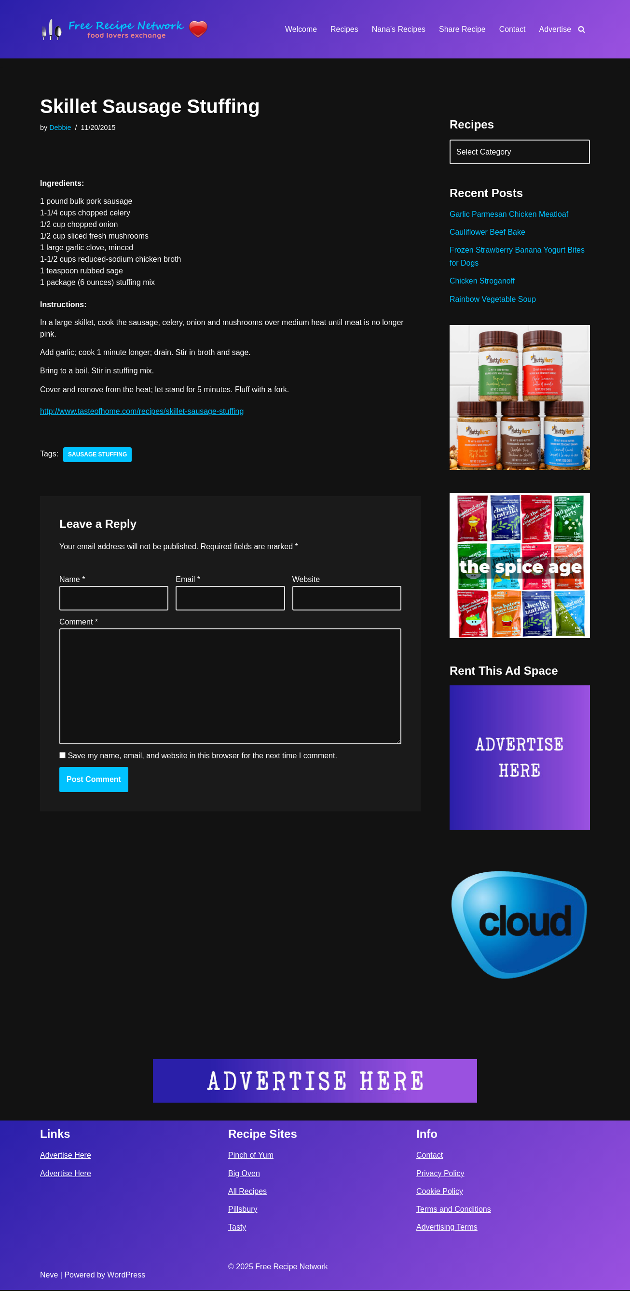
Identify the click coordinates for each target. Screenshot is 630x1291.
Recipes (344, 29)
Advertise (555, 29)
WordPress (126, 1276)
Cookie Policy (439, 1192)
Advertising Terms (447, 1228)
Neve (49, 1276)
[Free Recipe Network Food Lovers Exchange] (124, 29)
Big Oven (244, 1174)
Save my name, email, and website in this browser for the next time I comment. (202, 757)
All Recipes (247, 1192)
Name (72, 580)
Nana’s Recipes (398, 29)
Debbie (60, 127)
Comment (78, 623)
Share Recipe (461, 29)
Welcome (300, 29)
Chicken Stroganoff (482, 281)
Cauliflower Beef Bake (487, 232)
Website (306, 580)
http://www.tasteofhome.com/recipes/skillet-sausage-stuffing (142, 412)
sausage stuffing (97, 455)
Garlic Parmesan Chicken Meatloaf (509, 215)
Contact (512, 29)
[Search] (581, 29)
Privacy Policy (440, 1174)
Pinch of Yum (251, 1156)
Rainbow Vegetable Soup (493, 300)
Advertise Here (65, 1156)
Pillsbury (242, 1210)
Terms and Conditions (453, 1210)
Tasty (237, 1228)
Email (188, 580)
